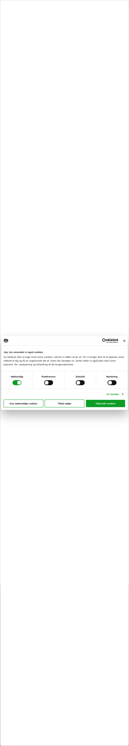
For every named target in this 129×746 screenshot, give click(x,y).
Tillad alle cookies (105, 403)
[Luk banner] (124, 341)
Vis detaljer (112, 394)
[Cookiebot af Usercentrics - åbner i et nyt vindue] (104, 340)
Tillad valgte (64, 403)
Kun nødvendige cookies (23, 403)
